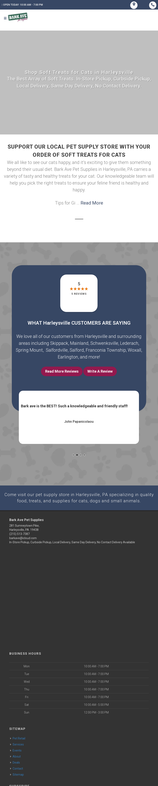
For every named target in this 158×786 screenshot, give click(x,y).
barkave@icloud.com (23, 539)
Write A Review (100, 372)
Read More (92, 204)
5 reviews (79, 294)
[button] (73, 456)
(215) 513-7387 (19, 535)
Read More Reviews (61, 372)
